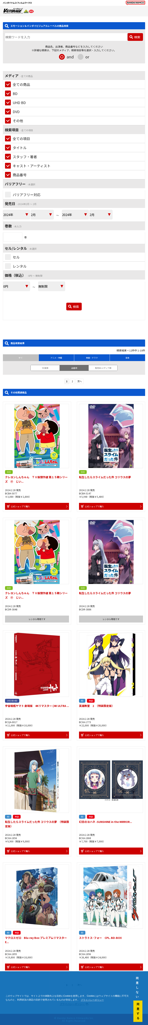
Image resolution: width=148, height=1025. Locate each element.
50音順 (45, 367)
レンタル (20, 266)
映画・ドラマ (92, 357)
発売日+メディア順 (103, 367)
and (70, 57)
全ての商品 (21, 84)
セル (16, 257)
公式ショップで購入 (20, 506)
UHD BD (19, 102)
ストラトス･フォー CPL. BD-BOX (100, 938)
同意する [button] (138, 1011)
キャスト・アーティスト (31, 165)
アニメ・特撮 (56, 357)
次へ (79, 381)
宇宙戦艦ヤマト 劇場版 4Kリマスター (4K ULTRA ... (37, 706)
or (87, 57)
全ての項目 (21, 138)
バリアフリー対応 (26, 194)
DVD (16, 111)
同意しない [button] (137, 987)
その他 (18, 120)
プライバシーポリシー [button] (92, 1000)
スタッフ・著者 (25, 156)
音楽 (127, 357)
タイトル (20, 147)
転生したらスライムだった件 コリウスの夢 (105, 477)
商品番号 (20, 174)
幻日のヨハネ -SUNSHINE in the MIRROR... (105, 822)
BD (15, 93)
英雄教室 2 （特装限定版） (96, 706)
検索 (137, 37)
